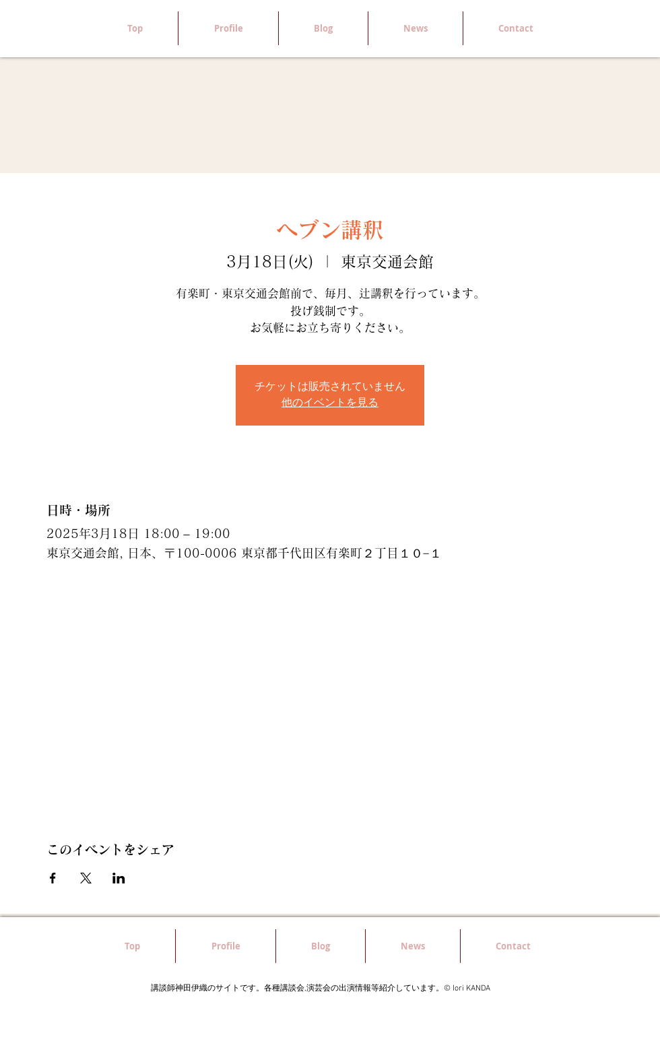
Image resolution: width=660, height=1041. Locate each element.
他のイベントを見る (330, 403)
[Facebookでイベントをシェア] (52, 878)
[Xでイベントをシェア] (85, 878)
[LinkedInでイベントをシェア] (118, 878)
